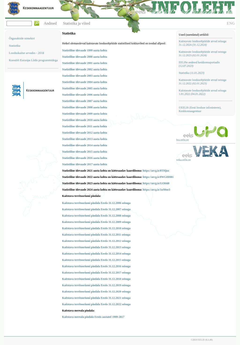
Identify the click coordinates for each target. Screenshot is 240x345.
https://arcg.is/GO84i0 (156, 183)
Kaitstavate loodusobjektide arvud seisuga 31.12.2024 (202, 43)
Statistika (14, 45)
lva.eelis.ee (182, 140)
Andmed (50, 23)
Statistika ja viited (76, 23)
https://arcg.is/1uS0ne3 (156, 189)
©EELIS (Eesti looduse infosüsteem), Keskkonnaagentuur (200, 109)
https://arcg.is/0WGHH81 (158, 177)
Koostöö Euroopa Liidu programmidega (33, 60)
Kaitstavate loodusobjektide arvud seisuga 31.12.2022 (202, 81)
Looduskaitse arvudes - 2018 (26, 53)
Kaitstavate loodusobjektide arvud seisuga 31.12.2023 (202, 53)
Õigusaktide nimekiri (22, 38)
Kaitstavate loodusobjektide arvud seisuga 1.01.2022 (202, 92)
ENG (231, 23)
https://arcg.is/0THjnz (156, 170)
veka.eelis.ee (183, 159)
